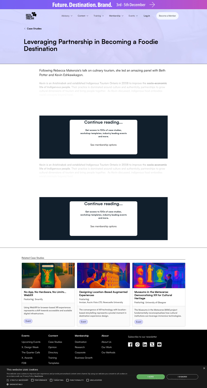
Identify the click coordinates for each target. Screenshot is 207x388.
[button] (68, 16)
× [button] (204, 368)
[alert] (103, 377)
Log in (147, 15)
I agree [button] (150, 377)
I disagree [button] (182, 377)
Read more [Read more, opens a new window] (39, 376)
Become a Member (167, 15)
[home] (31, 16)
